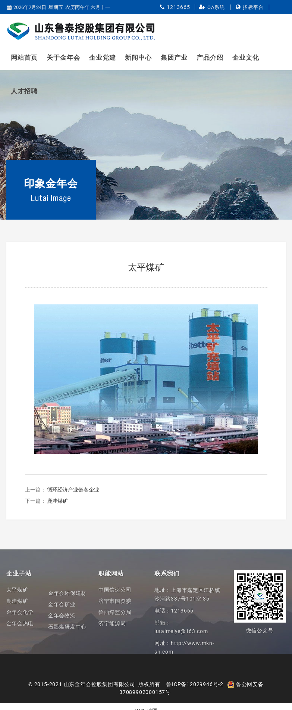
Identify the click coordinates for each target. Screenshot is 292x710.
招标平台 (253, 7)
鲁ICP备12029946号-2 (194, 684)
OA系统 (216, 7)
